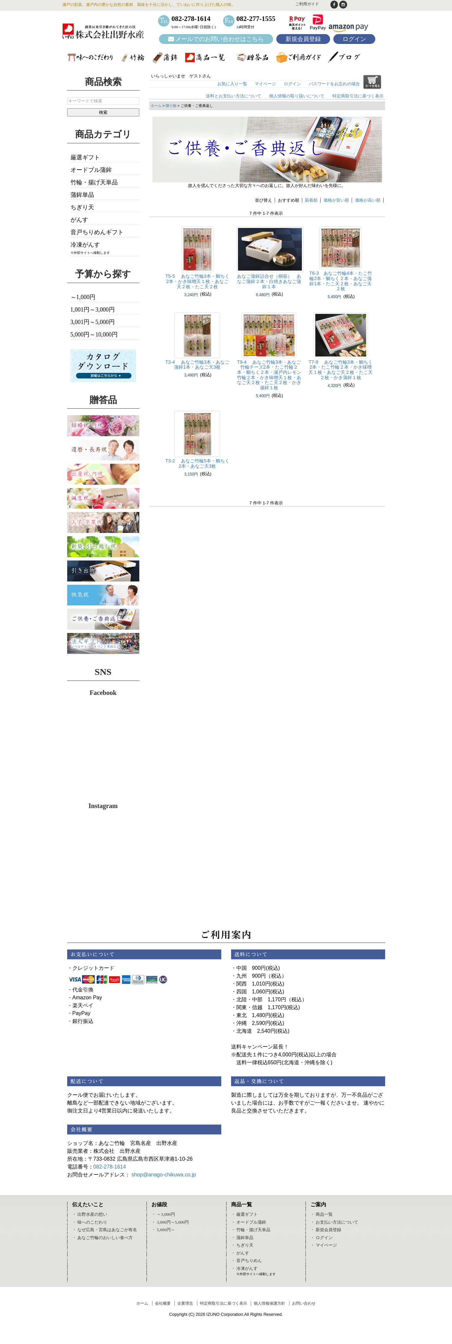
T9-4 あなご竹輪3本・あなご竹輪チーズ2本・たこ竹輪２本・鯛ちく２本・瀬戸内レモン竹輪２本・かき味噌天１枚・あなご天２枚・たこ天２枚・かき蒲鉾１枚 (269, 375)
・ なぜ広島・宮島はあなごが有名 (104, 1229)
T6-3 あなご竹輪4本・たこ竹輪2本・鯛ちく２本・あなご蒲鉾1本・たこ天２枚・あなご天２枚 (340, 281)
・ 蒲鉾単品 (242, 1237)
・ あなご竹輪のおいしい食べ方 (102, 1237)
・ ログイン (321, 1237)
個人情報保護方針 (269, 1303)
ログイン (354, 39)
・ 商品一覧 (321, 1214)
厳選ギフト (85, 157)
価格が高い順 (368, 200)
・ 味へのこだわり (89, 1222)
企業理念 (185, 1303)
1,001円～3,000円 (92, 309)
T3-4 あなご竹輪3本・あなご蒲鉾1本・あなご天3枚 (197, 364)
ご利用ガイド (307, 4)
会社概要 (163, 1303)
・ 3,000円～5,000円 (170, 1222)
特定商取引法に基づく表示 (357, 95)
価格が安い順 (336, 200)
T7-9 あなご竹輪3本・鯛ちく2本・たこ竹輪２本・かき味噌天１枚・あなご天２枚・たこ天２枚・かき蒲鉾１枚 (340, 369)
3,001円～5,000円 (92, 322)
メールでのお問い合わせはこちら (216, 39)
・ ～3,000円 (163, 1214)
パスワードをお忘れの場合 (334, 83)
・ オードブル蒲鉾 (248, 1222)
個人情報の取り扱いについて (296, 95)
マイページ (265, 83)
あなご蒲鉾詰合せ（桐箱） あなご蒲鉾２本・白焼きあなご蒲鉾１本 (269, 281)
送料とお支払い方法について (233, 95)
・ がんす (240, 1253)
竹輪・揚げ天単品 (94, 182)
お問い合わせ (304, 1303)
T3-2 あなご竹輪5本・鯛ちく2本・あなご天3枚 (197, 463)
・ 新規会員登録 (325, 1229)
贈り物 (171, 106)
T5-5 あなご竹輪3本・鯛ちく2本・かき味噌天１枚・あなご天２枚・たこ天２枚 (197, 281)
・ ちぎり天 (242, 1245)
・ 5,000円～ (163, 1229)
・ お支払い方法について (334, 1222)
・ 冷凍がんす (244, 1268)
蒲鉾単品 (82, 195)
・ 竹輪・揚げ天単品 (250, 1229)
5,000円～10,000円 (94, 334)
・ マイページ (323, 1245)
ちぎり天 (82, 207)
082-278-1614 (109, 1167)
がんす (79, 219)
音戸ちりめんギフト (97, 232)
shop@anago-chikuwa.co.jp (163, 1174)
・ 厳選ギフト (244, 1214)
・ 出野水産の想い (89, 1214)
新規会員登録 (303, 39)
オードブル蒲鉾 (91, 170)
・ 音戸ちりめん (246, 1260)
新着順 (311, 200)
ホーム (156, 106)
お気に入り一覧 (232, 83)
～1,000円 (83, 297)
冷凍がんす (85, 244)
